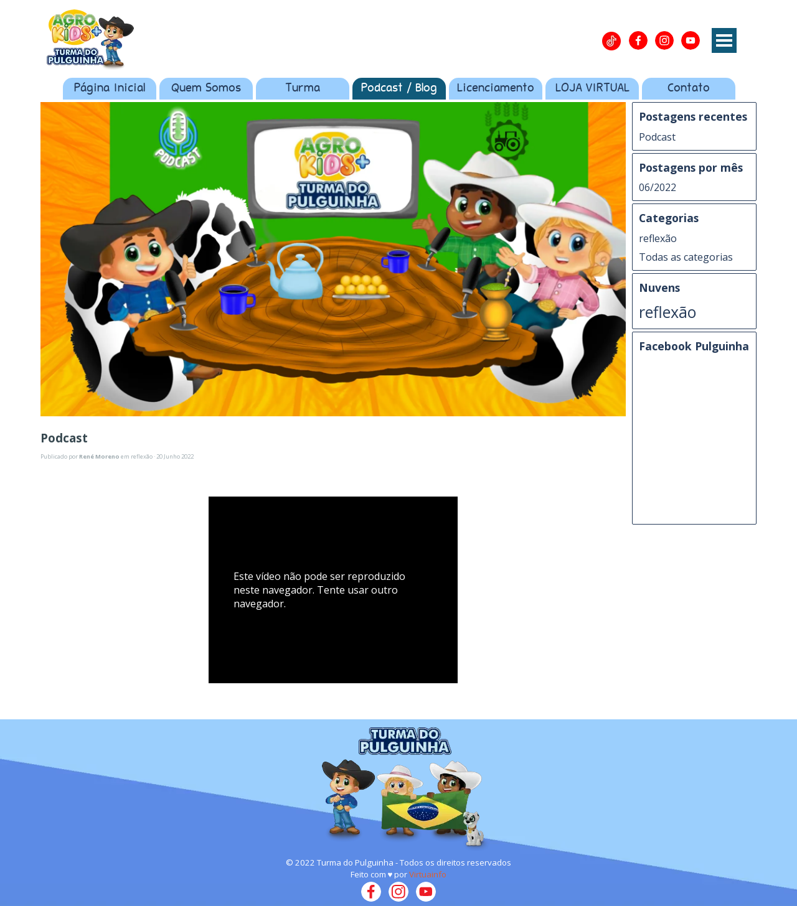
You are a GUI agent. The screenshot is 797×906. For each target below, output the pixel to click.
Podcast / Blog (399, 89)
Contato (688, 89)
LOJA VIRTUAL (592, 89)
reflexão (658, 238)
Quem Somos (206, 89)
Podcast (657, 137)
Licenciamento (495, 89)
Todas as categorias (686, 257)
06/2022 (657, 187)
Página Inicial (109, 89)
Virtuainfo (427, 874)
